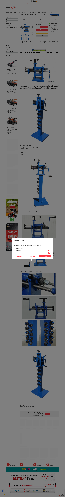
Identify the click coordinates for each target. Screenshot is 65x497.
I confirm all (45, 256)
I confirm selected (19, 256)
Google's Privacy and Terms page (36, 245)
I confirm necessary (32, 256)
